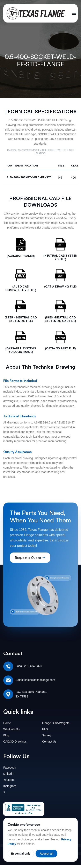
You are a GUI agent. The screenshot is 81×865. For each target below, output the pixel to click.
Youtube (8, 779)
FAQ (45, 729)
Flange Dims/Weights (55, 723)
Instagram (9, 786)
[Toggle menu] (74, 13)
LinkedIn (8, 773)
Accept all (46, 853)
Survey (46, 735)
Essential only (20, 853)
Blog (6, 735)
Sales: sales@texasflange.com (35, 680)
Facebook (9, 767)
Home (7, 723)
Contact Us (49, 741)
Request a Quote (30, 558)
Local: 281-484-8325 (29, 666)
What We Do (11, 729)
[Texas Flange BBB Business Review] (23, 809)
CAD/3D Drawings (15, 741)
